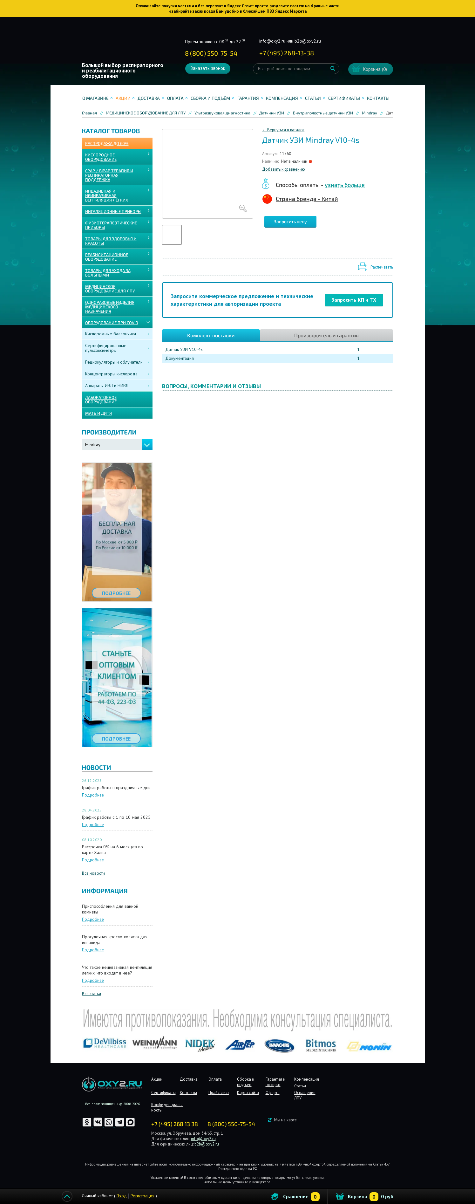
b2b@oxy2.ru (308, 41)
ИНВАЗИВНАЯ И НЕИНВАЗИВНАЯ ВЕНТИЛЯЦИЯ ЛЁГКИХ (106, 195)
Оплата (175, 98)
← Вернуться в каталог (283, 130)
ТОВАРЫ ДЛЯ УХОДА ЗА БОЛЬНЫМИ (108, 272)
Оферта (273, 1092)
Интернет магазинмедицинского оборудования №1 (124, 43)
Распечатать (381, 267)
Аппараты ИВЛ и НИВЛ (106, 385)
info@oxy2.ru (272, 41)
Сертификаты (344, 98)
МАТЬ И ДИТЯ (98, 413)
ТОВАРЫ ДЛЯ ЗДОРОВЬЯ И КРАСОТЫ (111, 241)
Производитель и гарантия (326, 335)
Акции (123, 98)
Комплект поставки (210, 335)
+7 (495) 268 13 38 (174, 1123)
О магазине (95, 98)
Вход (122, 1196)
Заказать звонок (207, 68)
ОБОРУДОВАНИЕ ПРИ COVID (111, 322)
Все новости (93, 873)
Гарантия (248, 98)
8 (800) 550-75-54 (211, 53)
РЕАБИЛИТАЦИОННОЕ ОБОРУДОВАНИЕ (106, 257)
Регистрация (142, 1196)
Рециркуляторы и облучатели (114, 362)
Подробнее (93, 795)
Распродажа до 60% (107, 143)
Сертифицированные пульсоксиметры (105, 348)
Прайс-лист (218, 1092)
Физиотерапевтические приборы (111, 225)
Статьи (313, 98)
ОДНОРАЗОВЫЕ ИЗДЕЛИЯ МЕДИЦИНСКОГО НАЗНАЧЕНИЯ (109, 307)
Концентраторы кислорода (111, 374)
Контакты (378, 98)
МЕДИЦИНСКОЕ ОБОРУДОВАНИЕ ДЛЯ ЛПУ (110, 288)
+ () (286, 53)
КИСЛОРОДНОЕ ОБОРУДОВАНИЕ (101, 157)
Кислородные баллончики (110, 334)
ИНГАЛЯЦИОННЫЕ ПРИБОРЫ (113, 211)
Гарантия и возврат (275, 1082)
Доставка (149, 98)
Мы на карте (285, 1120)
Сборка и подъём (210, 98)
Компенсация (282, 98)
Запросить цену (290, 221)
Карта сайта (248, 1092)
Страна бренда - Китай (307, 198)
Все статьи (91, 993)
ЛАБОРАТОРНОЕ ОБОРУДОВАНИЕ (101, 399)
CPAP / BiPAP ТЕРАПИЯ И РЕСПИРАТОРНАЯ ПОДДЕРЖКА (109, 175)
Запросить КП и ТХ (354, 300)
